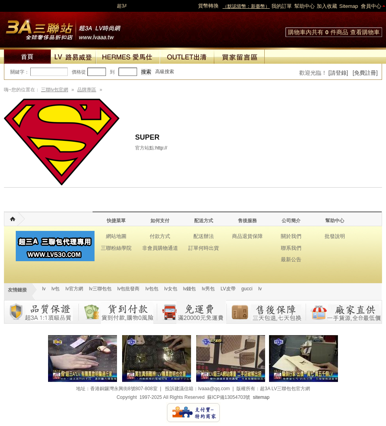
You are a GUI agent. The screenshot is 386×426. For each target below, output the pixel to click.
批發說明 (335, 236)
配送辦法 (203, 236)
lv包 (63, 27)
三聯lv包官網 (54, 89)
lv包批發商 (128, 288)
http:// (161, 148)
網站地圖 (116, 236)
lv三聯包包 (100, 288)
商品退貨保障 (247, 236)
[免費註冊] (365, 73)
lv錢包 (189, 288)
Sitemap (348, 6)
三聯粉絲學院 (116, 248)
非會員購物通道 (160, 248)
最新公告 (291, 259)
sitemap (261, 397)
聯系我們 (291, 248)
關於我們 (291, 236)
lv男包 (208, 288)
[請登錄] (338, 73)
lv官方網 (74, 288)
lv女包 (170, 288)
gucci (246, 288)
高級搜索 (164, 71)
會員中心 (371, 6)
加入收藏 (327, 6)
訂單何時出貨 (203, 248)
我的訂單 (281, 6)
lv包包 (151, 288)
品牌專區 (86, 89)
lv (44, 288)
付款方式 (160, 236)
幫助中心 (304, 6)
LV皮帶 (228, 288)
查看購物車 (365, 32)
